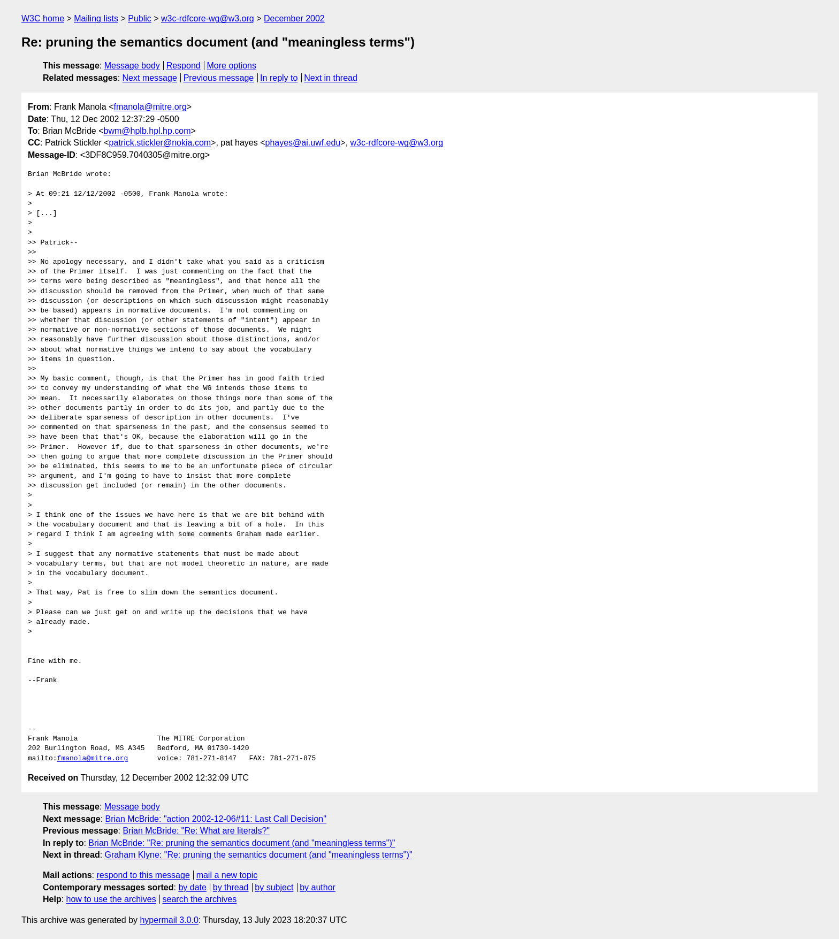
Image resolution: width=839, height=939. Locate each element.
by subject (274, 887)
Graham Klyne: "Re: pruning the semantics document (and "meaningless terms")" (259, 854)
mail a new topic (227, 875)
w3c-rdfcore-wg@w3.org (207, 18)
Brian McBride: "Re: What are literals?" (196, 830)
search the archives (200, 899)
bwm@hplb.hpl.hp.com (147, 130)
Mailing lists (96, 18)
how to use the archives (111, 899)
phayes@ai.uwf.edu (303, 142)
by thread (231, 887)
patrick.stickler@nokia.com (160, 142)
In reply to (279, 77)
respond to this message (142, 875)
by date (192, 887)
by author (317, 887)
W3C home (42, 18)
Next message (150, 77)
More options (232, 65)
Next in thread (330, 77)
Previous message (219, 77)
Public (139, 18)
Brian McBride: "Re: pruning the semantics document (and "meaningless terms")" (241, 843)
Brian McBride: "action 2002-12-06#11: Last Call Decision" (215, 818)
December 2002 (294, 18)
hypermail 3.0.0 (169, 920)
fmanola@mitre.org (150, 106)
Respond (183, 65)
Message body (132, 65)
